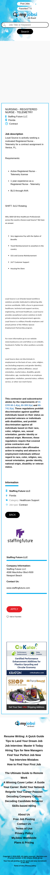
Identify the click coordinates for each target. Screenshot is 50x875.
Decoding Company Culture (23, 796)
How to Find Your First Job (24, 764)
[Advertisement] (25, 66)
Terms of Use (24, 828)
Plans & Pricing (24, 842)
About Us (24, 814)
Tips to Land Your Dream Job (24, 741)
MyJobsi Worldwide (24, 837)
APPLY (14, 609)
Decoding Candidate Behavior (24, 801)
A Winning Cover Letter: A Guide (24, 782)
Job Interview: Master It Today (24, 745)
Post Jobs (25, 4)
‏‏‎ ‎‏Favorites (25, 8)
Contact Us (24, 823)
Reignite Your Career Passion (24, 791)
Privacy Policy (24, 833)
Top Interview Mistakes (23, 759)
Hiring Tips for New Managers (24, 750)
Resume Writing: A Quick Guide (24, 736)
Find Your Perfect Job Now (24, 755)
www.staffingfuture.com (18, 588)
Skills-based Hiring (24, 805)
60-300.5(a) (27, 405)
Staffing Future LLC (17, 557)
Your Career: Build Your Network (24, 787)
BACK (12, 514)
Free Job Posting (24, 819)
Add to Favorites (15, 617)
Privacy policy (30, 866)
